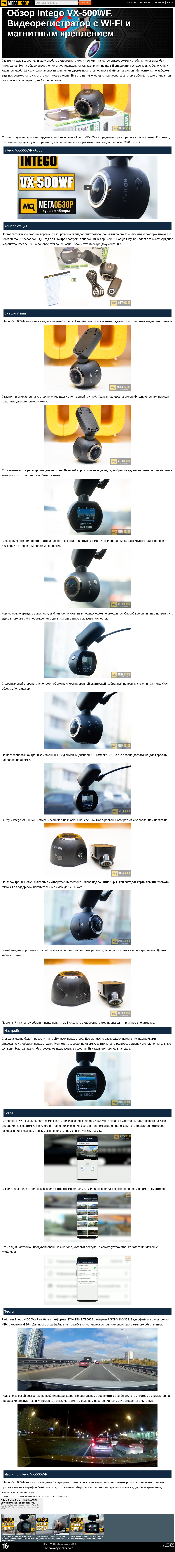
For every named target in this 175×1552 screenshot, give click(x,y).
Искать (85, 3)
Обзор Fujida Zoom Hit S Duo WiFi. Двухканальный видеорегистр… (19, 1501)
